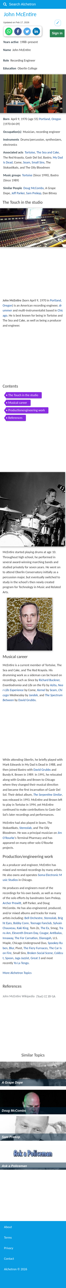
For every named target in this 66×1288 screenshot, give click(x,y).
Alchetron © (15, 1269)
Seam (26, 162)
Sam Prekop (33, 193)
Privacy (8, 1248)
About (8, 1227)
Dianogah (45, 938)
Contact (9, 1259)
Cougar (43, 933)
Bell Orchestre (33, 918)
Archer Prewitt (12, 903)
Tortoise (30, 152)
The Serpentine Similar (47, 795)
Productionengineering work (26, 410)
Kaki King (23, 928)
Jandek (33, 695)
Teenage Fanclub (41, 923)
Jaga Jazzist (22, 958)
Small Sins (38, 162)
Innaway (8, 938)
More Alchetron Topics (17, 973)
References (15, 418)
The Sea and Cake (47, 152)
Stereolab (25, 828)
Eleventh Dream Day (25, 933)
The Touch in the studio (23, 395)
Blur (11, 948)
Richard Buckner (49, 680)
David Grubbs (27, 700)
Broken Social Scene (40, 953)
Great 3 (35, 958)
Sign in (57, 33)
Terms (8, 1237)
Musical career (17, 403)
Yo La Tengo (21, 963)
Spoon (9, 958)
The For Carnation (26, 938)
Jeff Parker (18, 193)
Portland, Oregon (50, 119)
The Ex (45, 928)
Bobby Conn (21, 923)
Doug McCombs (33, 188)
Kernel (41, 690)
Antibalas (56, 933)
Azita (53, 685)
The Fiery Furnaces (36, 948)
